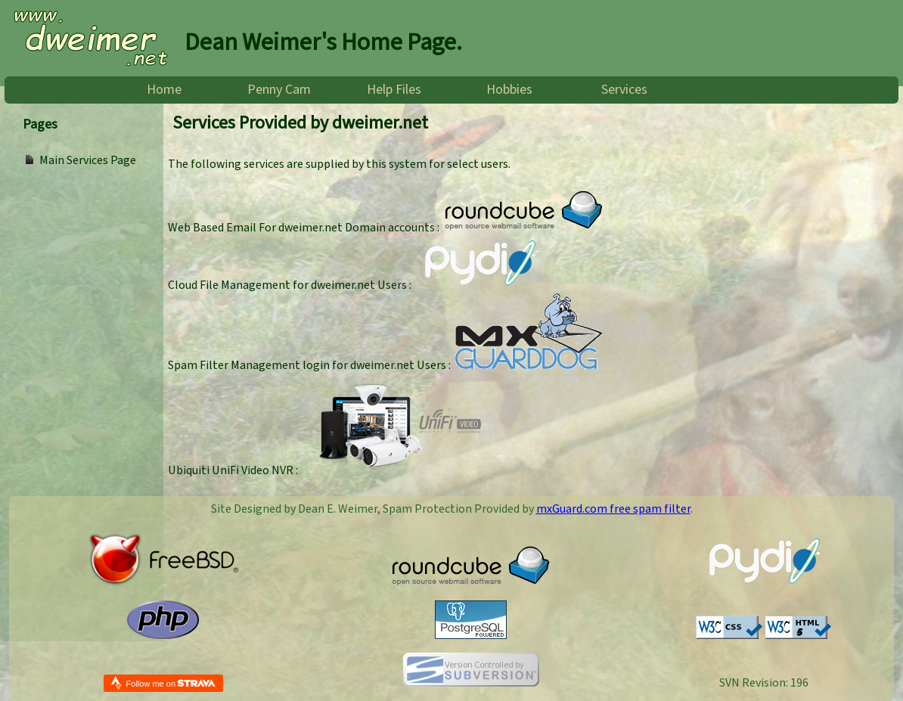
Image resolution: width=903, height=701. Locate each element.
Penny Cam (279, 90)
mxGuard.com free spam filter (613, 509)
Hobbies (509, 90)
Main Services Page (87, 160)
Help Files (394, 90)
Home (164, 90)
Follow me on (171, 683)
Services (624, 90)
